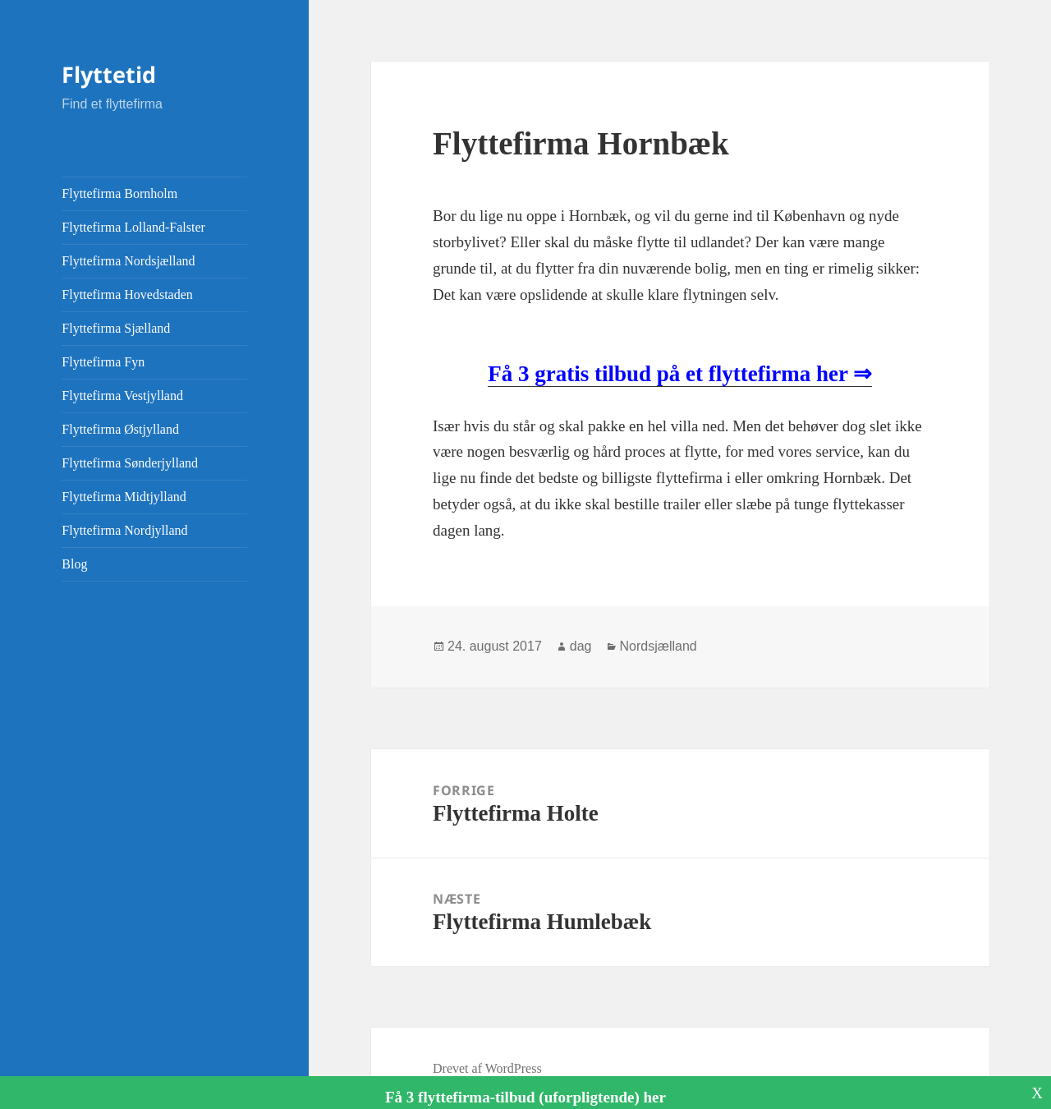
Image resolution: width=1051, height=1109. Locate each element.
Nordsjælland (658, 646)
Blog (74, 564)
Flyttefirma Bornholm (119, 193)
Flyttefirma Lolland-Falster (133, 227)
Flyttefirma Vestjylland (122, 396)
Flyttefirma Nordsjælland (128, 261)
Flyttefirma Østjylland (120, 429)
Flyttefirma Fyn (103, 362)
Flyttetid (109, 74)
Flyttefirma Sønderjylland (130, 463)
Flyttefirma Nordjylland (124, 530)
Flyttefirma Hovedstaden (127, 294)
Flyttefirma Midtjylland (124, 497)
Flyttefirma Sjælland (116, 328)
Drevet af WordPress (487, 1068)
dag (581, 646)
